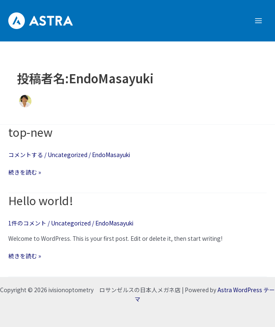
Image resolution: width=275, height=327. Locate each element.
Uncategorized (67, 154)
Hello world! (40, 200)
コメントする (25, 154)
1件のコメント (27, 223)
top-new (30, 132)
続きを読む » (24, 172)
